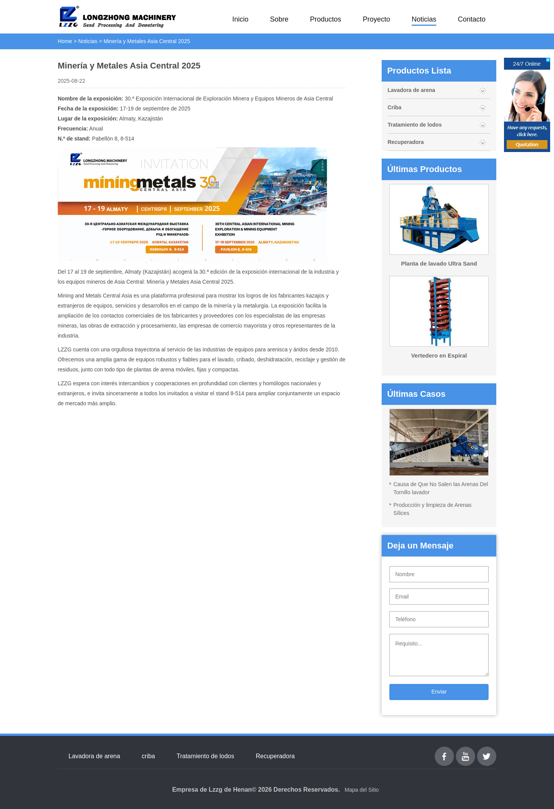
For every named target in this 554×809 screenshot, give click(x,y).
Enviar (439, 692)
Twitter (486, 751)
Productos (325, 19)
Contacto (472, 19)
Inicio (240, 19)
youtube (465, 751)
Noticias (424, 19)
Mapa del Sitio (362, 790)
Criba (394, 107)
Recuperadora (405, 142)
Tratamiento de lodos (414, 125)
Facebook (444, 751)
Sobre (279, 19)
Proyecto (376, 19)
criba (148, 756)
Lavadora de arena (411, 90)
